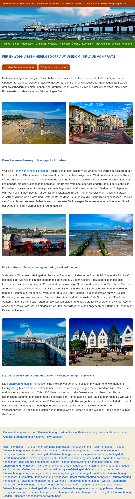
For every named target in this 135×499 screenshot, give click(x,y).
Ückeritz (76, 43)
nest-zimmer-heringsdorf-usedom (39, 461)
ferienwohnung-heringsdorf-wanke (89, 480)
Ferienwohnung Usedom (93, 432)
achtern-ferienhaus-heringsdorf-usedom (37, 469)
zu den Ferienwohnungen (20, 67)
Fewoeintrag (107, 3)
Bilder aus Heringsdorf (54, 67)
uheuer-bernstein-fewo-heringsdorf (93, 446)
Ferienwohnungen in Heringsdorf (27, 383)
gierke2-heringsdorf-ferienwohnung (84, 469)
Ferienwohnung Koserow (29, 436)
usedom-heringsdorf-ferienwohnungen (38, 495)
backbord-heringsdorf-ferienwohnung (44, 480)
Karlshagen (88, 43)
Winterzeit (80, 3)
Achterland (64, 43)
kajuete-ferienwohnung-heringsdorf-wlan (62, 465)
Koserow (52, 43)
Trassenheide (103, 43)
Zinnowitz (41, 43)
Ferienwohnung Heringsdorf (19, 432)
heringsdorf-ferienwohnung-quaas (69, 450)
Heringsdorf (28, 43)
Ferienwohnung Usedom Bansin (57, 432)
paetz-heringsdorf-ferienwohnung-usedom (55, 454)
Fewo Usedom (10, 3)
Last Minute (67, 3)
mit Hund (54, 3)
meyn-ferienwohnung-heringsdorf (103, 454)
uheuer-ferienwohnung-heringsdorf (49, 446)
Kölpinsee (127, 43)
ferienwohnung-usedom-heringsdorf (51, 492)
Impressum (121, 3)
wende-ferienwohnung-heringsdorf (102, 484)
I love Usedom (54, 436)
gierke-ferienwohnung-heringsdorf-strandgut (64, 473)
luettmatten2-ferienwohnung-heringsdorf (43, 476)
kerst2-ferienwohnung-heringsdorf (79, 458)
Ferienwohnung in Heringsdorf (32, 170)
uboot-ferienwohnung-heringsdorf (90, 476)
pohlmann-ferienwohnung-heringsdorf (72, 488)
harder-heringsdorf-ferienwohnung (58, 484)
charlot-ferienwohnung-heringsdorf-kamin (87, 461)
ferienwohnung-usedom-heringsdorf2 (25, 488)
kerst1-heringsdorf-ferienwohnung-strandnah (30, 458)
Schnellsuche (27, 3)
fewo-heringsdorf (86, 492)
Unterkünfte (42, 3)
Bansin (16, 43)
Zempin (116, 43)
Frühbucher (93, 3)
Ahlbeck (7, 43)
